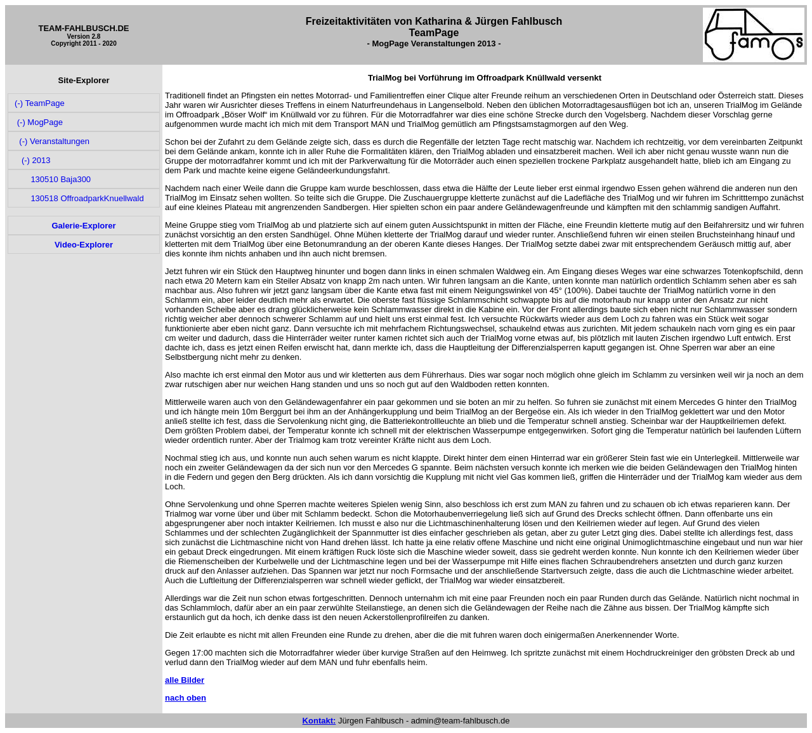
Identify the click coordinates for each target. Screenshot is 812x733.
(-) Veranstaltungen (51, 141)
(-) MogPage (38, 122)
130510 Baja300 (52, 179)
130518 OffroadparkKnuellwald (78, 198)
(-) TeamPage (39, 103)
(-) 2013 (32, 160)
